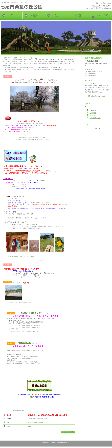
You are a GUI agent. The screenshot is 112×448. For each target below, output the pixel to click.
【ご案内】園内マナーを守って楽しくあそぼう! (22, 256)
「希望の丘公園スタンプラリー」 (34, 313)
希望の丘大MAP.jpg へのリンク (97, 96)
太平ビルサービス (95, 118)
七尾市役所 (93, 113)
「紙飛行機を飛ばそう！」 (29, 343)
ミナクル (92, 115)
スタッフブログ (101, 15)
